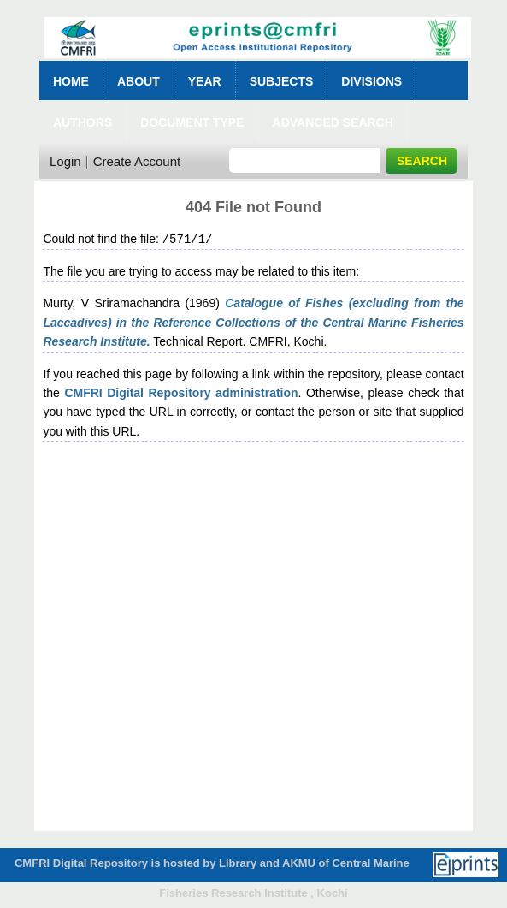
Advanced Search (333, 122)
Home (71, 81)
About (138, 81)
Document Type (192, 122)
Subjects (282, 81)
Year (204, 81)
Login (65, 161)
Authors (82, 122)
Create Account (137, 161)
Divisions (371, 81)
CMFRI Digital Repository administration (181, 392)
